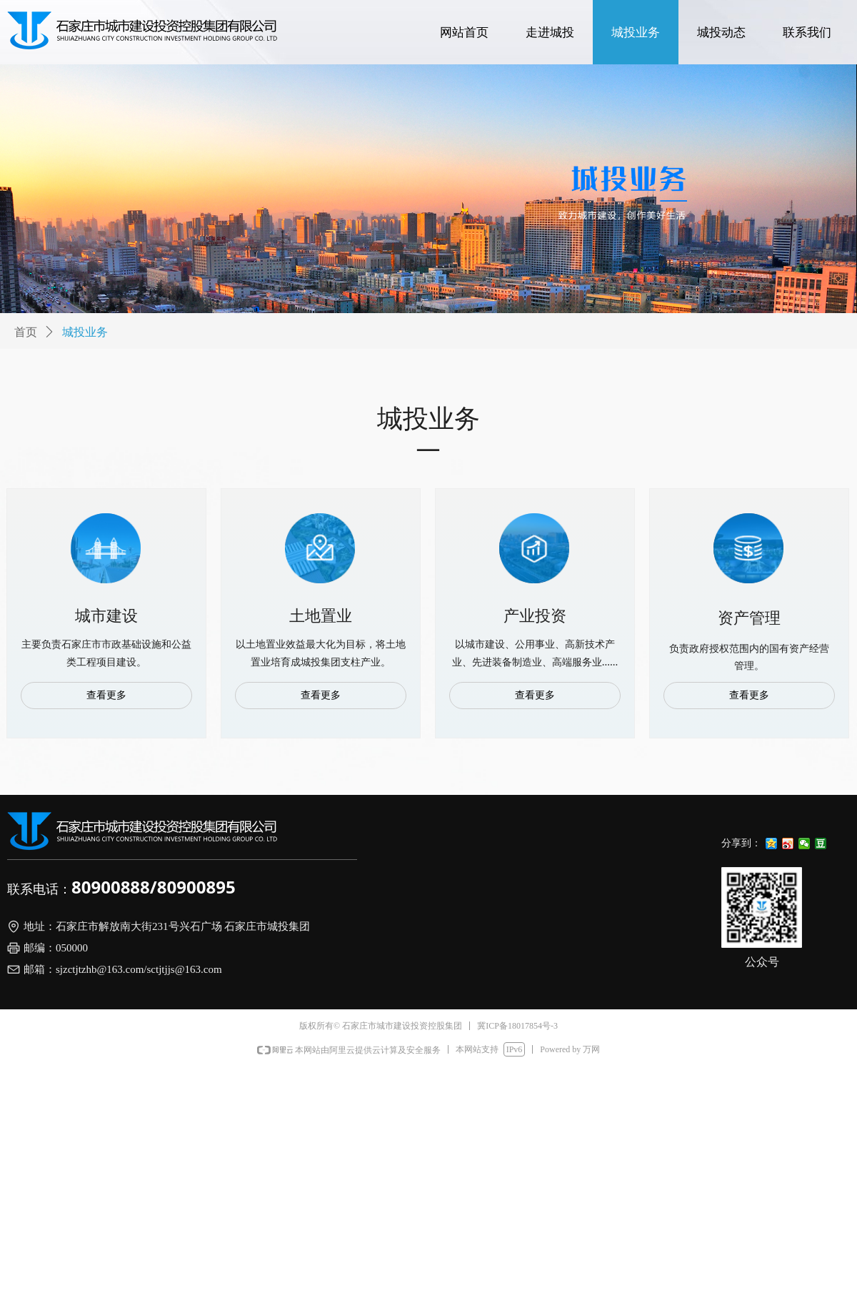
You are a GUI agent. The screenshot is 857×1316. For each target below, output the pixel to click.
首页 (25, 332)
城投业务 (85, 332)
